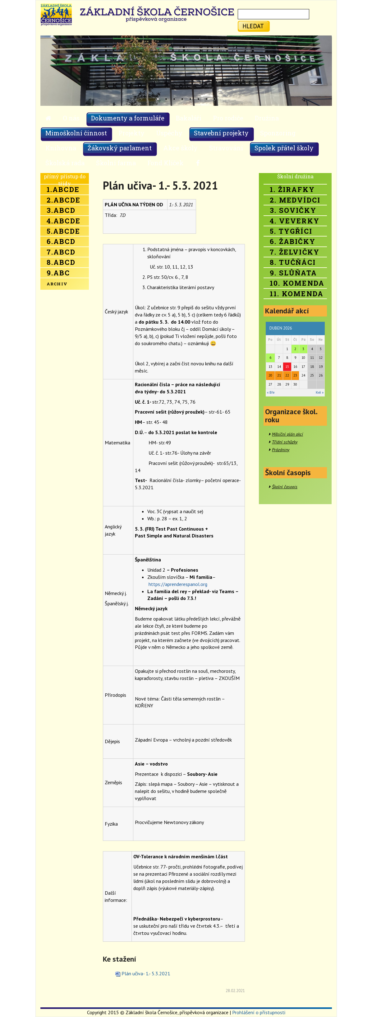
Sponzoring (278, 133)
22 (287, 375)
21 (279, 375)
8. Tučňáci (293, 262)
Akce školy (180, 148)
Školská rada (65, 163)
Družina (267, 118)
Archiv (57, 284)
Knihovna (60, 148)
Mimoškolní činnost (76, 133)
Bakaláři (188, 118)
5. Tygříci (291, 231)
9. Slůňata (293, 272)
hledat (253, 26)
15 (287, 366)
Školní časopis (284, 487)
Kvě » (320, 392)
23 (295, 375)
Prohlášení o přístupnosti (258, 1012)
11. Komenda (297, 293)
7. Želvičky (294, 251)
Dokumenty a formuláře (127, 118)
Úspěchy (169, 133)
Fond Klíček (165, 163)
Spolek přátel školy (284, 148)
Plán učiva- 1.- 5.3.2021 (146, 973)
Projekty (131, 133)
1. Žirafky (292, 189)
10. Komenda (297, 283)
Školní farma (116, 163)
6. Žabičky (292, 241)
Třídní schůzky (284, 442)
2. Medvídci (295, 199)
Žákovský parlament (120, 148)
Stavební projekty (221, 133)
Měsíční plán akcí (287, 434)
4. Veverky (294, 220)
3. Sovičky (293, 210)
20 (270, 375)
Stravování (226, 148)
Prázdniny (280, 449)
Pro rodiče (228, 118)
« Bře (271, 392)
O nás (71, 118)
